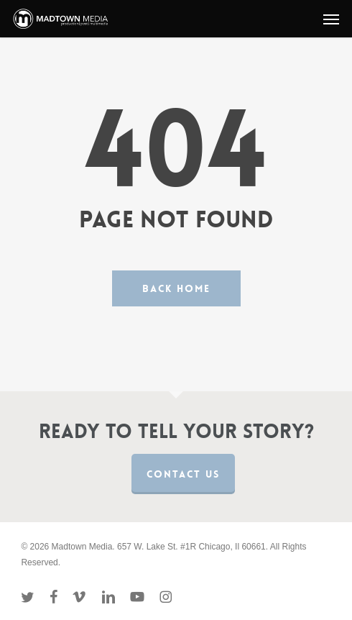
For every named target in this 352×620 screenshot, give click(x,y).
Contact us (183, 474)
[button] (331, 19)
